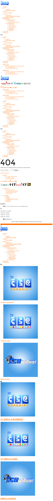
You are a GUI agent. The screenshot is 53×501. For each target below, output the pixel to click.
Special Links (6, 188)
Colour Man (11, 27)
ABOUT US (8, 15)
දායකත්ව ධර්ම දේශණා (14, 22)
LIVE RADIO (9, 12)
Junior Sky (11, 30)
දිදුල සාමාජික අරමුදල (10, 67)
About (4, 14)
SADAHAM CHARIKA (8, 17)
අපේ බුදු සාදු (11, 24)
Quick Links (5, 195)
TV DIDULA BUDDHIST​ (11, 176)
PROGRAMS (6, 18)
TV (4, 8)
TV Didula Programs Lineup (12, 199)
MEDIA (5, 175)
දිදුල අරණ (11, 20)
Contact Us (5, 32)
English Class (11, 29)
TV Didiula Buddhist (10, 19)
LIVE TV (8, 9)
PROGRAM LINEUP (10, 10)
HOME (4, 7)
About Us (8, 197)
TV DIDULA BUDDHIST (7, 302)
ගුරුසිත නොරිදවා (13, 26)
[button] (26, 34)
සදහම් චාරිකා (9, 193)
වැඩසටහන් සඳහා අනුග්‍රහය (12, 68)
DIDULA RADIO (10, 178)
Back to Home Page (5, 172)
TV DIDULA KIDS (10, 23)
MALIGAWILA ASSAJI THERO (13, 16)
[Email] (1, 231)
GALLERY (5, 31)
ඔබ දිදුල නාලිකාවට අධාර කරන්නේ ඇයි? (15, 65)
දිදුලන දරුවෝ (12, 25)
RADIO (5, 11)
